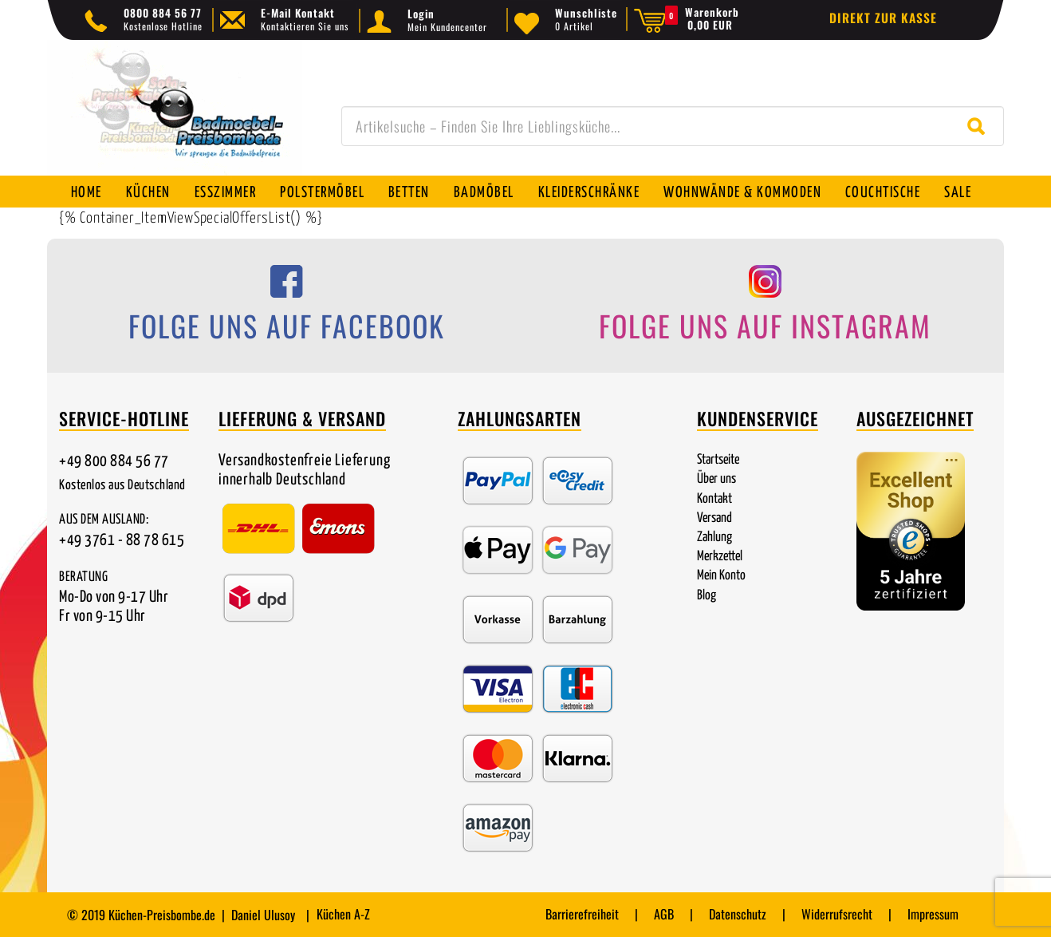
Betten (410, 192)
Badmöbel (485, 192)
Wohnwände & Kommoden (743, 192)
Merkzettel (719, 556)
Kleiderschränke (590, 192)
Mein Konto (721, 576)
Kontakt (714, 499)
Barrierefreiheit (582, 913)
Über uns (716, 479)
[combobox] (672, 126)
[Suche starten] (979, 126)
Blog (706, 596)
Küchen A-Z (343, 913)
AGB (664, 913)
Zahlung (714, 537)
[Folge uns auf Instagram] (764, 308)
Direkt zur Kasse (883, 17)
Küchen (148, 192)
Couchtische (884, 192)
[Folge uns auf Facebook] (286, 308)
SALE (959, 192)
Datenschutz (737, 913)
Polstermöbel (323, 192)
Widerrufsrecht (836, 913)
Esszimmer (226, 192)
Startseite (718, 460)
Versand (714, 518)
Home (86, 192)
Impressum (932, 913)
